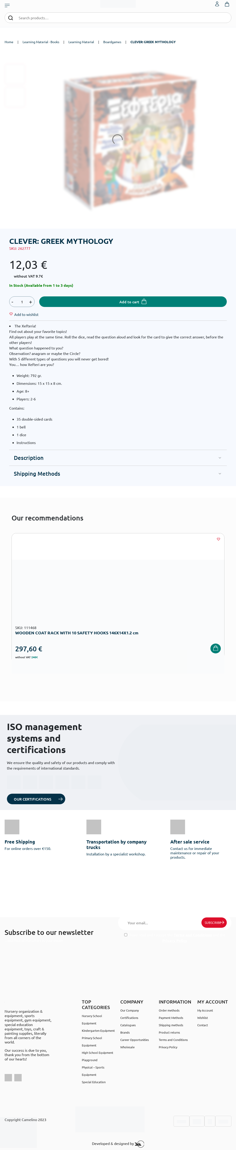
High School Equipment (97, 1052)
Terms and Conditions (193, 934)
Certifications (129, 1018)
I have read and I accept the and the (174, 937)
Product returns (169, 1032)
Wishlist (202, 1018)
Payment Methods (171, 1018)
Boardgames (112, 42)
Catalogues (128, 1025)
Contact (202, 1025)
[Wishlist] (26, 314)
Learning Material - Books (41, 42)
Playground (89, 1060)
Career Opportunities (134, 1040)
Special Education (94, 1082)
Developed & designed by (118, 1144)
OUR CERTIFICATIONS (32, 798)
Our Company (129, 1010)
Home (9, 42)
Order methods (169, 1010)
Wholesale (127, 1047)
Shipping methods (171, 1025)
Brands (125, 1032)
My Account (205, 1010)
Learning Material (81, 42)
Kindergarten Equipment (98, 1030)
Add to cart (129, 301)
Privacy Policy (174, 940)
